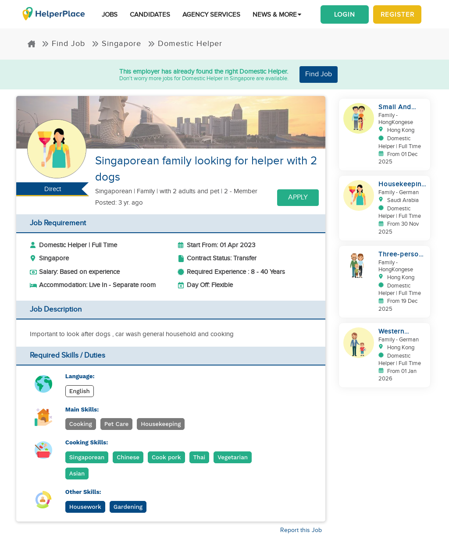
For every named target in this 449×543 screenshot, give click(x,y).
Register (397, 14)
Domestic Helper (185, 43)
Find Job (63, 43)
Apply (298, 197)
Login (344, 14)
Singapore (116, 43)
